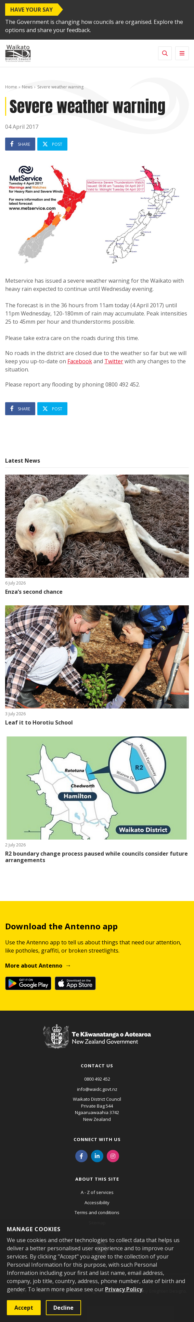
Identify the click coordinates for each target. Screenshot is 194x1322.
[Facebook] (81, 1155)
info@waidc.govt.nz (97, 1089)
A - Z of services (97, 1192)
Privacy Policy (123, 1289)
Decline (63, 1307)
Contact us (97, 1066)
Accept (23, 1307)
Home (11, 87)
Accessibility (97, 1202)
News (27, 87)
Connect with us (97, 1139)
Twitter (113, 361)
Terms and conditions (97, 1212)
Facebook (79, 361)
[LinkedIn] (97, 1155)
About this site (97, 1179)
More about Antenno (33, 965)
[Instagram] (113, 1155)
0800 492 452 (97, 1079)
